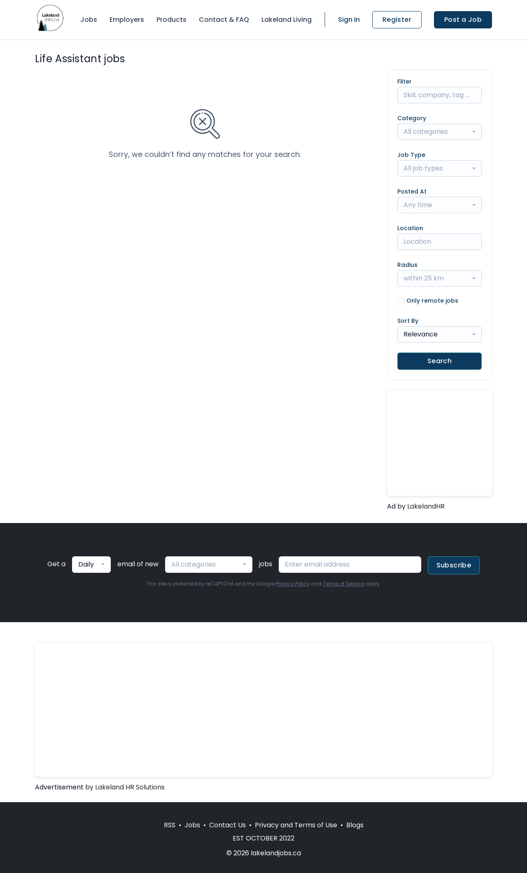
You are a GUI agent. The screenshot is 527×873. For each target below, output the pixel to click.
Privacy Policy (293, 583)
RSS (169, 825)
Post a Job (463, 19)
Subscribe (453, 565)
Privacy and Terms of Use (296, 825)
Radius (407, 265)
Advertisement (59, 787)
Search (439, 361)
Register (396, 19)
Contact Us (227, 825)
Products (171, 19)
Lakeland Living (286, 19)
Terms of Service (343, 583)
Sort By (407, 321)
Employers (127, 19)
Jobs (88, 19)
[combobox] (439, 132)
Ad (391, 506)
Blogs (355, 825)
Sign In (349, 19)
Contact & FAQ (224, 19)
